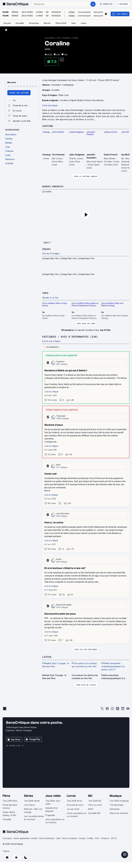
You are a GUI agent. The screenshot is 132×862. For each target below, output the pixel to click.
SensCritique (50, 38)
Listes (46, 656)
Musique (116, 795)
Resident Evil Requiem (51, 809)
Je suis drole (73, 808)
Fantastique (68, 84)
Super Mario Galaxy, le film (9, 813)
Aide (58, 837)
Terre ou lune (95, 804)
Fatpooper (61, 415)
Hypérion (60, 361)
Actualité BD (94, 812)
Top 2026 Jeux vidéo (52, 801)
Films (59, 38)
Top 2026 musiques (119, 800)
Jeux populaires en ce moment (54, 820)
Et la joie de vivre (75, 804)
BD (90, 795)
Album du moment (119, 812)
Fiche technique (50, 105)
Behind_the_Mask (64, 604)
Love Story (29, 804)
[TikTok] (117, 709)
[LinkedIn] (122, 709)
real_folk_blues (62, 513)
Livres (71, 795)
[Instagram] (112, 709)
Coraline (75, 38)
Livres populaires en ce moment (77, 814)
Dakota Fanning (42, 154)
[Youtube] (127, 709)
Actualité (7, 818)
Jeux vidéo (53, 795)
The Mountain (116, 804)
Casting (47, 125)
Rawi (58, 464)
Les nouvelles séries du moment (34, 817)
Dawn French (111, 154)
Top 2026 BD (94, 800)
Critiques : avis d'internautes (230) (70, 336)
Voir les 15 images (50, 253)
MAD (90, 808)
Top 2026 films (10, 800)
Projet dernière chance (10, 805)
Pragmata (50, 814)
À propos (7, 837)
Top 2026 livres (74, 800)
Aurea (58, 558)
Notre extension (47, 837)
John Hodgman (77, 154)
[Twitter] (102, 709)
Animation (66, 38)
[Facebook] (107, 709)
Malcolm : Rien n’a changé (33, 810)
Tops (45, 292)
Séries (28, 795)
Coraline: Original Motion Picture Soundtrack (82, 100)
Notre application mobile (25, 837)
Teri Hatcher (58, 154)
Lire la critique (51, 391)
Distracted (114, 808)
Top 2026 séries (32, 800)
